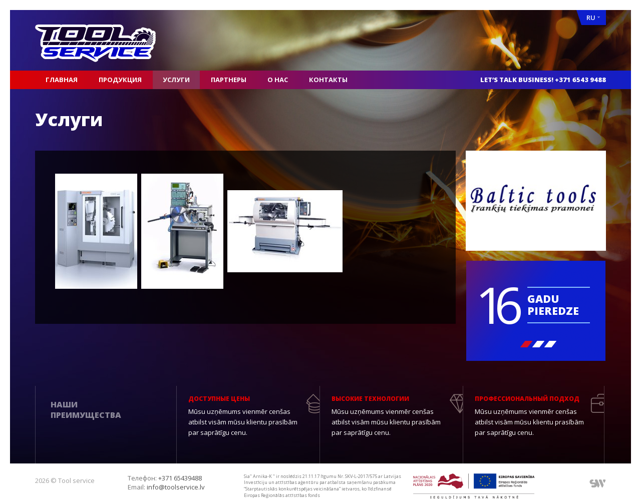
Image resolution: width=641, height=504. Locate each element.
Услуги (176, 79)
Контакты (328, 79)
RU (593, 17)
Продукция (120, 79)
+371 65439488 (180, 477)
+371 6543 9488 (580, 79)
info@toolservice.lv (176, 486)
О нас (277, 79)
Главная (62, 79)
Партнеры (228, 79)
